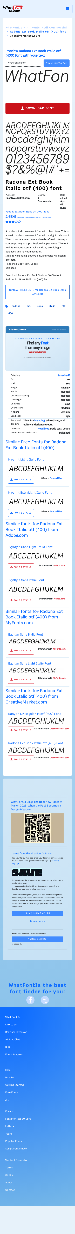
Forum (9, 1111)
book (40, 306)
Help (8, 1070)
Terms (9, 1167)
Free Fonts (11, 1092)
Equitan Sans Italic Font (25, 634)
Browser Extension (16, 1032)
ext (28, 306)
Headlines (43, 428)
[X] (45, 1000)
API (7, 1100)
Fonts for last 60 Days (18, 1119)
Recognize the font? (37, 913)
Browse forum (37, 921)
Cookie (9, 1175)
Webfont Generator (37, 939)
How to (9, 1077)
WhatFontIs (13, 27)
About (8, 1182)
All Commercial (55, 27)
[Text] (23, 63)
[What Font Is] (13, 8)
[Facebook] (30, 1000)
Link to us (11, 1024)
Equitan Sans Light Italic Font (29, 663)
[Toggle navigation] (67, 9)
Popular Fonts (13, 1141)
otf (63, 306)
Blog (7, 1047)
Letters (9, 1126)
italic (52, 306)
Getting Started (14, 1085)
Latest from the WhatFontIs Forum (32, 853)
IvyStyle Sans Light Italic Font (30, 547)
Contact (10, 1190)
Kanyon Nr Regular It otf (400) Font (34, 714)
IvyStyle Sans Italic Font (26, 580)
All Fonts (33, 27)
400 (10, 313)
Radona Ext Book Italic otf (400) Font (35, 743)
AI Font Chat (12, 1039)
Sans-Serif (64, 375)
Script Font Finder (16, 1148)
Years (8, 1134)
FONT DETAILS (20, 480)
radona (16, 306)
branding (39, 420)
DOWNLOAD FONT (37, 108)
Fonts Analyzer (14, 1054)
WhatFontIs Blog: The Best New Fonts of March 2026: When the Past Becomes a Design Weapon (36, 806)
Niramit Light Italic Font (26, 459)
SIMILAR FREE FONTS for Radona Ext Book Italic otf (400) (37, 292)
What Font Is (12, 1017)
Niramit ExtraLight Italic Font (30, 492)
